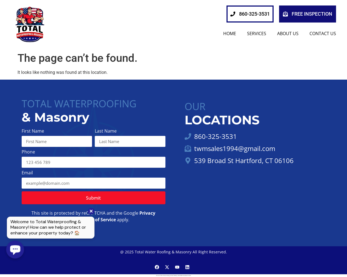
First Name (33, 131)
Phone (28, 152)
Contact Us (322, 33)
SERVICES (256, 33)
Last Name (106, 131)
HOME (229, 33)
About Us (288, 33)
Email (27, 173)
